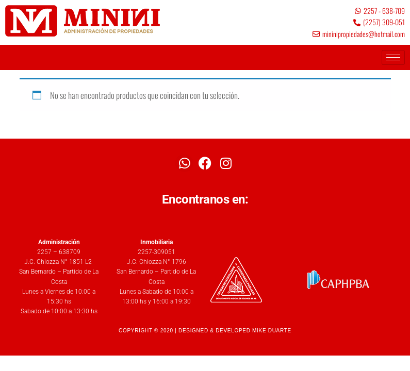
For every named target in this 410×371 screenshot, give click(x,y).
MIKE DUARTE (271, 330)
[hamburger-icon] (393, 57)
